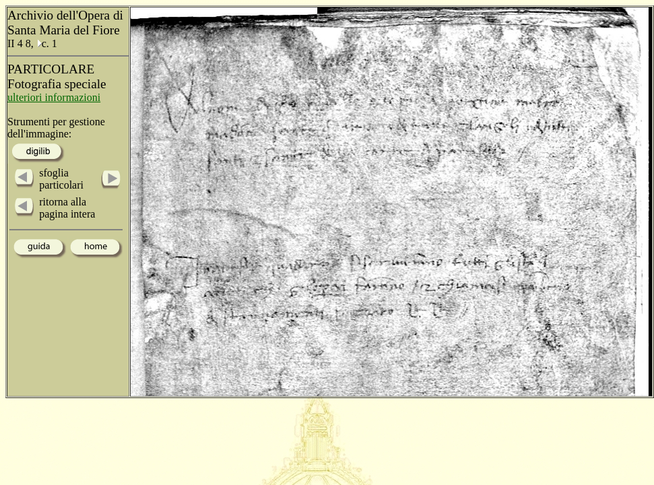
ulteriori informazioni (53, 97)
